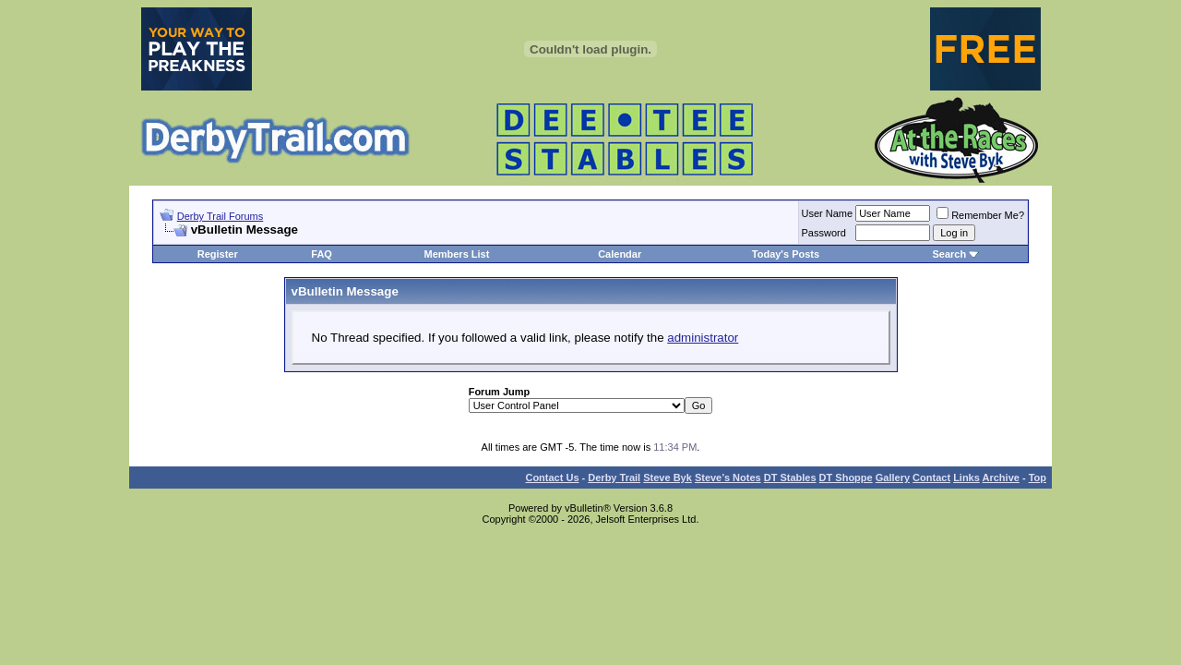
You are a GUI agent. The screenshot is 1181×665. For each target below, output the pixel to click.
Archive (1001, 477)
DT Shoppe (846, 477)
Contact (931, 477)
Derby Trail (614, 477)
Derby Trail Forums (220, 216)
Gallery (893, 477)
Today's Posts (785, 254)
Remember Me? (980, 215)
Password (824, 232)
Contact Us (552, 477)
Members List (456, 254)
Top (1037, 477)
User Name (827, 213)
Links (966, 477)
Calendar (619, 254)
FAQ (321, 254)
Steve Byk (667, 477)
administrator (702, 338)
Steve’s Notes (728, 477)
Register (217, 254)
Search (949, 254)
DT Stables (790, 477)
